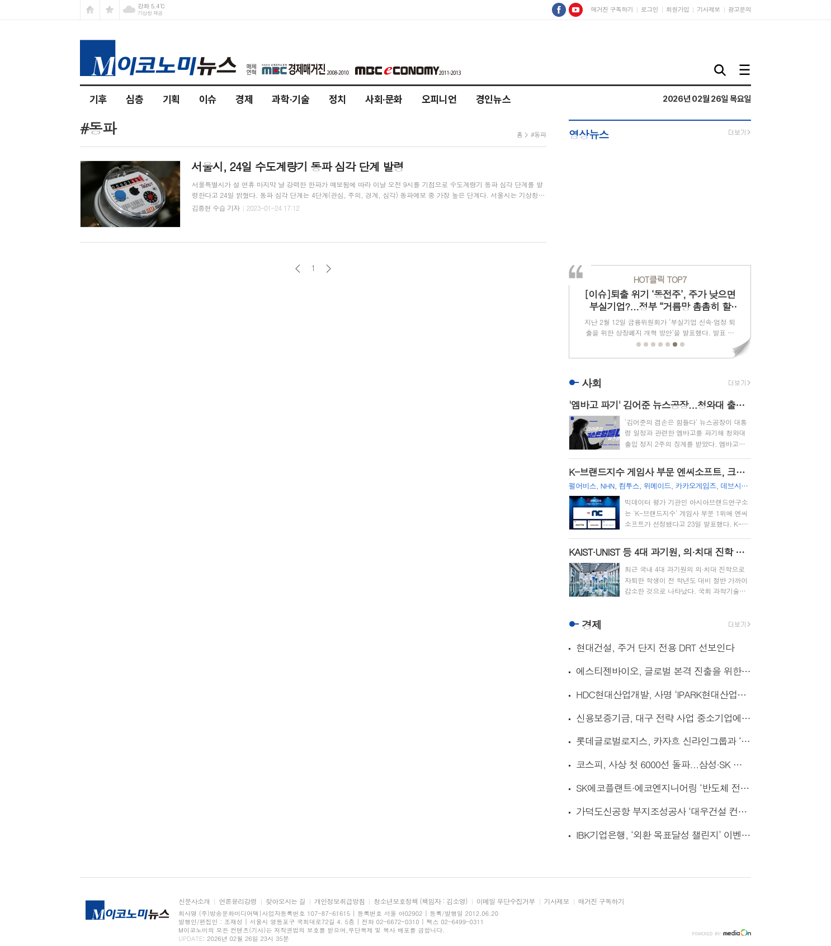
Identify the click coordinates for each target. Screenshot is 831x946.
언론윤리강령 (238, 901)
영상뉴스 (588, 133)
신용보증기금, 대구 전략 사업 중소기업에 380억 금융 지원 (663, 718)
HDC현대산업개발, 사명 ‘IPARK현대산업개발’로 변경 (663, 694)
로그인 (649, 9)
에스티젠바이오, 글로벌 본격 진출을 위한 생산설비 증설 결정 (663, 671)
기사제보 (708, 9)
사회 (592, 382)
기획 (171, 99)
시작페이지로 (90, 10)
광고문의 (739, 9)
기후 (98, 99)
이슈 (207, 99)
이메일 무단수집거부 (505, 901)
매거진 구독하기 (611, 9)
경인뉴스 (493, 99)
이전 (297, 268)
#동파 (538, 134)
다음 (328, 268)
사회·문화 (384, 99)
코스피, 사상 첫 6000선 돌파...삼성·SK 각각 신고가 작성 (663, 764)
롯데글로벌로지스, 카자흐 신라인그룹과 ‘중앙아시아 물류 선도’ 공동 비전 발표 (663, 741)
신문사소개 (194, 901)
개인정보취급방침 (339, 901)
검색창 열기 (720, 71)
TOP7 (659, 279)
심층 (134, 99)
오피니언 (439, 99)
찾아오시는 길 (285, 901)
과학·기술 (290, 99)
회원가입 (677, 9)
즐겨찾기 (109, 10)
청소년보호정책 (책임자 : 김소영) (420, 901)
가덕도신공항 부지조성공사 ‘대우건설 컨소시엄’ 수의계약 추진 (663, 811)
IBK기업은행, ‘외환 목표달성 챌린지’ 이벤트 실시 (663, 835)
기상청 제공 (150, 13)
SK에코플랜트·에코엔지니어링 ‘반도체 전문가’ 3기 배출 (663, 788)
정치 (337, 99)
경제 (244, 99)
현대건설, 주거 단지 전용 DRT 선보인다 (655, 647)
